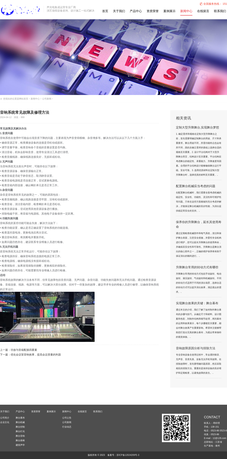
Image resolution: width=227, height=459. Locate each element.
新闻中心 (186, 11)
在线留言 (203, 11)
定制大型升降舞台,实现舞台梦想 (197, 127)
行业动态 (66, 427)
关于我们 (119, 11)
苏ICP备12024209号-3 (128, 455)
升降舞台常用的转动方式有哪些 (197, 267)
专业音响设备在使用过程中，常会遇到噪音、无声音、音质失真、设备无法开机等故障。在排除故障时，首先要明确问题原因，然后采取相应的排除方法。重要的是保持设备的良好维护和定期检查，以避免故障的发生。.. (198, 364)
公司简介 (4, 417)
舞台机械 (20, 422)
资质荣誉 (153, 11)
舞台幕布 (20, 417)
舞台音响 (20, 436)
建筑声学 (20, 445)
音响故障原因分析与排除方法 (195, 348)
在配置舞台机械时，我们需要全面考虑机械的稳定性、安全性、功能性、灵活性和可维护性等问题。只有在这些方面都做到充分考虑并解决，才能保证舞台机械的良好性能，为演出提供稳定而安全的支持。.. (198, 201)
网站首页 (23, 98)
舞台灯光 (20, 431)
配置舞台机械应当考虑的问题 (195, 186)
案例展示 (169, 11)
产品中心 (136, 11)
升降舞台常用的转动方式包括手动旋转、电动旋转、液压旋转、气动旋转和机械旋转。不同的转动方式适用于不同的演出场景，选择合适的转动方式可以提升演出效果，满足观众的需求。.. (198, 283)
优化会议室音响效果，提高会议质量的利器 (36, 354)
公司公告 (66, 417)
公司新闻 (46, 98)
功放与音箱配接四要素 (24, 350)
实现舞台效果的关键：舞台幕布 (197, 303)
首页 (105, 11)
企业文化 (4, 422)
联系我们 (220, 11)
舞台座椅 (20, 440)
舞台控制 (20, 427)
